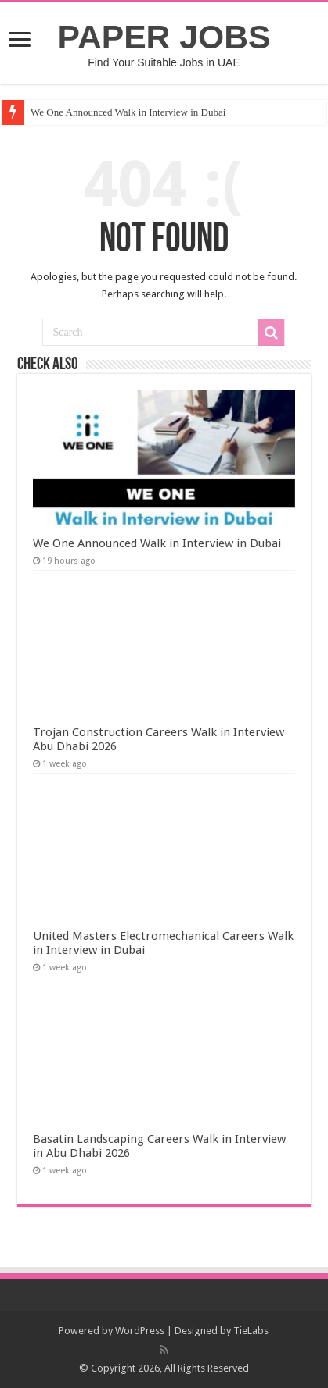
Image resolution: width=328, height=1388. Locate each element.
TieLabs (251, 1330)
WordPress (139, 1330)
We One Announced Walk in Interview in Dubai (128, 112)
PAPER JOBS (164, 36)
